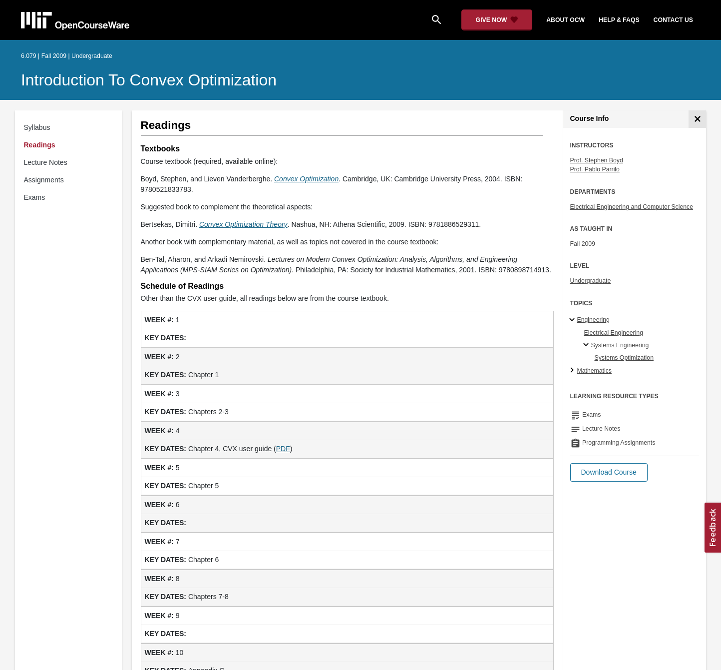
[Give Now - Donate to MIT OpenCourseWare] (497, 19)
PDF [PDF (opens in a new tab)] (283, 449)
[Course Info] (697, 119)
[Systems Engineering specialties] (587, 345)
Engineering (593, 319)
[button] (609, 472)
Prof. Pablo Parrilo (595, 169)
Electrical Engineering (613, 332)
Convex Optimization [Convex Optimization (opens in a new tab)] (306, 179)
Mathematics (594, 370)
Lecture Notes (45, 162)
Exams (34, 197)
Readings (39, 145)
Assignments (44, 180)
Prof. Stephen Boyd (596, 160)
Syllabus (37, 127)
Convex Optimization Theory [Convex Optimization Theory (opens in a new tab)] (243, 224)
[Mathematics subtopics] (573, 370)
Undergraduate (590, 280)
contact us (673, 19)
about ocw (565, 19)
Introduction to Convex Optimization (149, 80)
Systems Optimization (624, 357)
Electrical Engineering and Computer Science (632, 206)
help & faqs (619, 19)
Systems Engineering (620, 345)
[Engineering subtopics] (573, 320)
